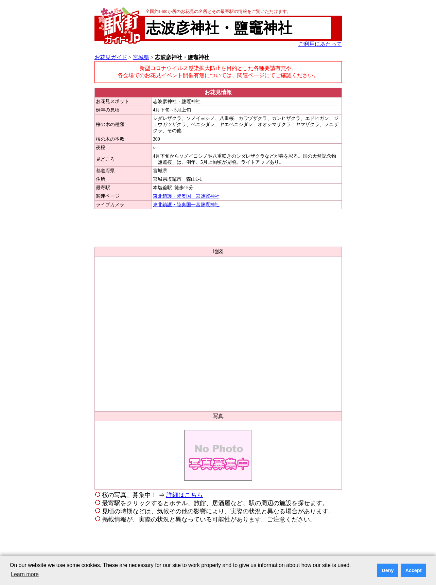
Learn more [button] (25, 574)
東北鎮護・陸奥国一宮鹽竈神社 (186, 196)
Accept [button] (413, 570)
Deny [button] (388, 570)
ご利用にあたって (320, 44)
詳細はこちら (184, 495)
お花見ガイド (110, 57)
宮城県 (141, 57)
